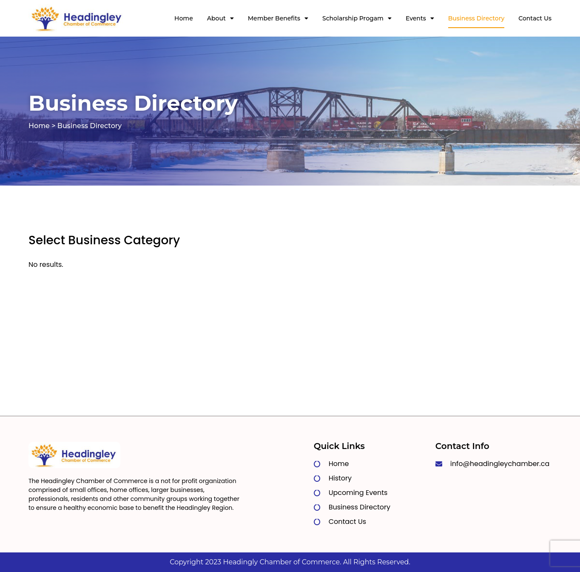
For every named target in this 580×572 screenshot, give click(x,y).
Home (183, 18)
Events (420, 18)
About (220, 18)
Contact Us (535, 18)
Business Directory (476, 18)
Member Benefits (278, 18)
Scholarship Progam (357, 18)
